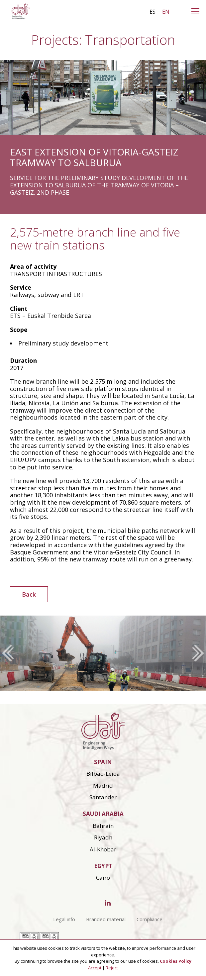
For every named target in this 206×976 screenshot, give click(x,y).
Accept (94, 968)
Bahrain (103, 826)
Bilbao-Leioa (103, 773)
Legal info (64, 919)
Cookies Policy (175, 961)
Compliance (149, 919)
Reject (112, 968)
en (165, 11)
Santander (103, 797)
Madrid (103, 785)
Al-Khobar (103, 849)
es (152, 11)
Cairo (103, 877)
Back (29, 594)
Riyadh (103, 837)
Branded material (106, 919)
